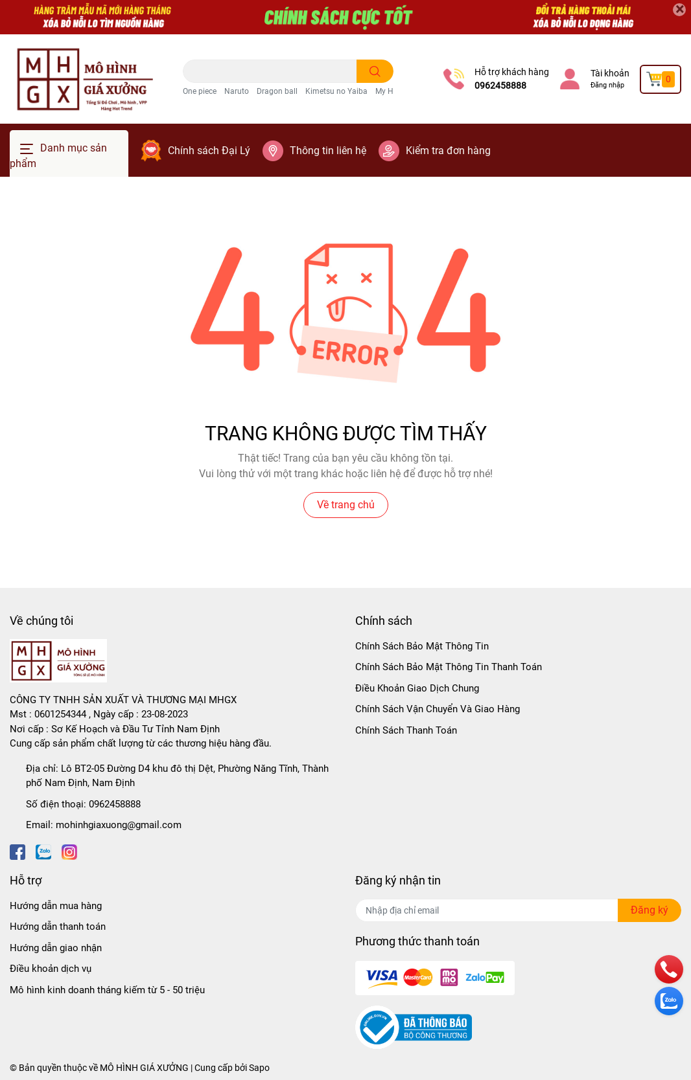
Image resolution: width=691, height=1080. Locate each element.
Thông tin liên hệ (328, 150)
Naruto (236, 91)
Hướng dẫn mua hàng (56, 906)
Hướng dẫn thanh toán (58, 926)
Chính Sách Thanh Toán (406, 730)
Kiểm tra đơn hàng (448, 150)
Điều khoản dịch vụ (50, 968)
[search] (375, 71)
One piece (200, 91)
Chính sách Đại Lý (209, 150)
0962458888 (500, 85)
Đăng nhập (607, 85)
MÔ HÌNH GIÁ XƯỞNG (144, 1068)
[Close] (679, 9)
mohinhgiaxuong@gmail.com (119, 825)
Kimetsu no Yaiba (336, 91)
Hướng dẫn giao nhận (56, 948)
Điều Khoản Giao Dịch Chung (417, 688)
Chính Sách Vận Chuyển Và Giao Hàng (437, 709)
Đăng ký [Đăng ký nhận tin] (649, 910)
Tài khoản (610, 73)
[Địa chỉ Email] (518, 910)
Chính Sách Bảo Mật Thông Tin (422, 646)
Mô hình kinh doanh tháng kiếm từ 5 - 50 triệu (107, 990)
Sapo (259, 1068)
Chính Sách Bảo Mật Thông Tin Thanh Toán (448, 667)
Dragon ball (277, 91)
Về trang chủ (346, 505)
